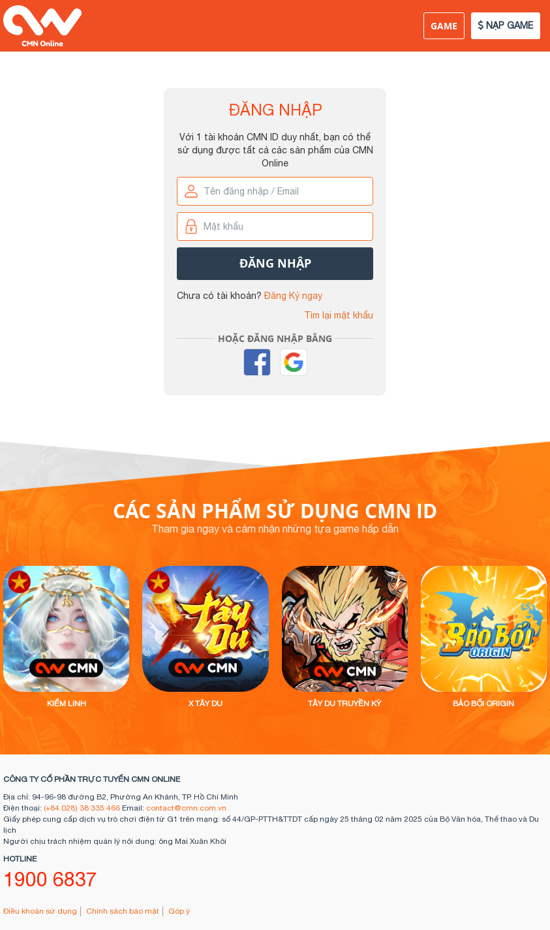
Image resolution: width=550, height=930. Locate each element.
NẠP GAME (505, 25)
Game (444, 26)
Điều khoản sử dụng (40, 911)
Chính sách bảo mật (122, 911)
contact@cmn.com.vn (186, 808)
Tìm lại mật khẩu (338, 315)
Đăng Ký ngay (293, 295)
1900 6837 (50, 878)
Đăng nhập (275, 263)
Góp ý (179, 911)
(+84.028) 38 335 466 (82, 808)
